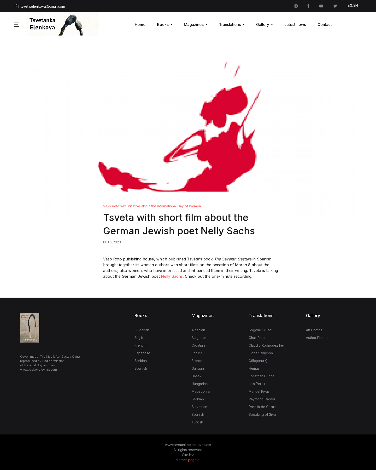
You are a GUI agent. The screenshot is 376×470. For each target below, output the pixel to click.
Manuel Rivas (259, 391)
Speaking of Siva (262, 414)
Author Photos (317, 338)
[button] (16, 24)
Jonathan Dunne (262, 376)
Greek (196, 376)
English (140, 338)
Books (163, 24)
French (140, 345)
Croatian (198, 345)
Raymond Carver (262, 399)
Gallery (262, 24)
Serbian (141, 361)
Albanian (198, 330)
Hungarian (200, 384)
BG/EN (353, 5)
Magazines (194, 24)
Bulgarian (142, 330)
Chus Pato (257, 338)
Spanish (141, 368)
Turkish (197, 422)
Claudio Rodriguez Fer (266, 345)
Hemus (254, 368)
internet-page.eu (188, 460)
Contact (324, 24)
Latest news (295, 24)
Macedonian (201, 391)
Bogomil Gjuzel (260, 330)
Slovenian (199, 407)
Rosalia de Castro (262, 407)
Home (140, 24)
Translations (230, 24)
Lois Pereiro (258, 384)
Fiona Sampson (261, 353)
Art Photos (314, 330)
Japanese (142, 353)
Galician (198, 368)
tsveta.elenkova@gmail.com (39, 6)
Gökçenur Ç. (258, 361)
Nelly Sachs (172, 276)
